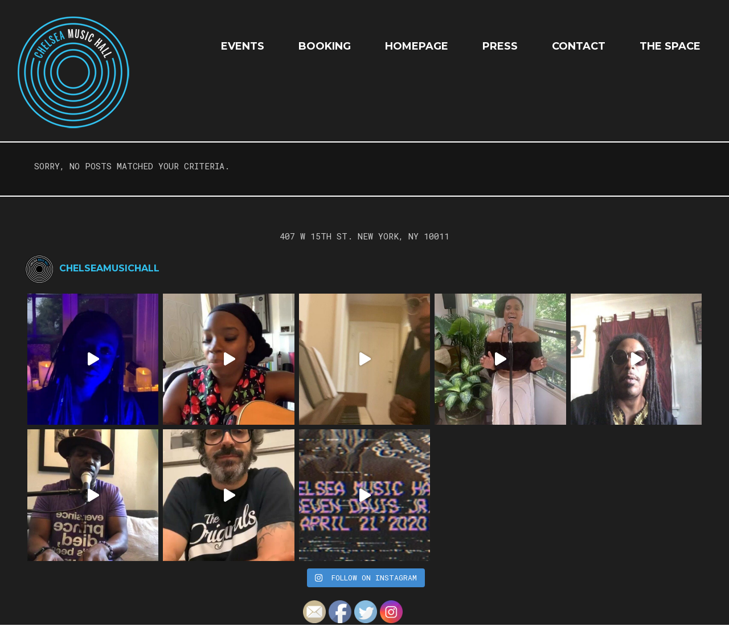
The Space (670, 46)
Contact (578, 46)
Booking (324, 46)
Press (500, 46)
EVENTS (242, 46)
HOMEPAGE (416, 46)
